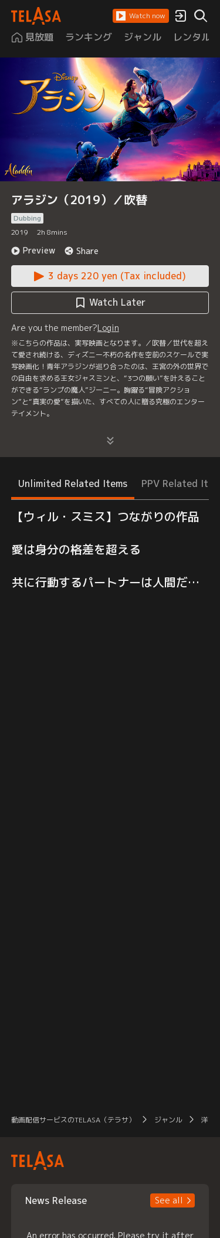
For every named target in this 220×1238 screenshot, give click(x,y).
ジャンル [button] (168, 1120)
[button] (141, 16)
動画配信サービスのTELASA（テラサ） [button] (73, 1120)
